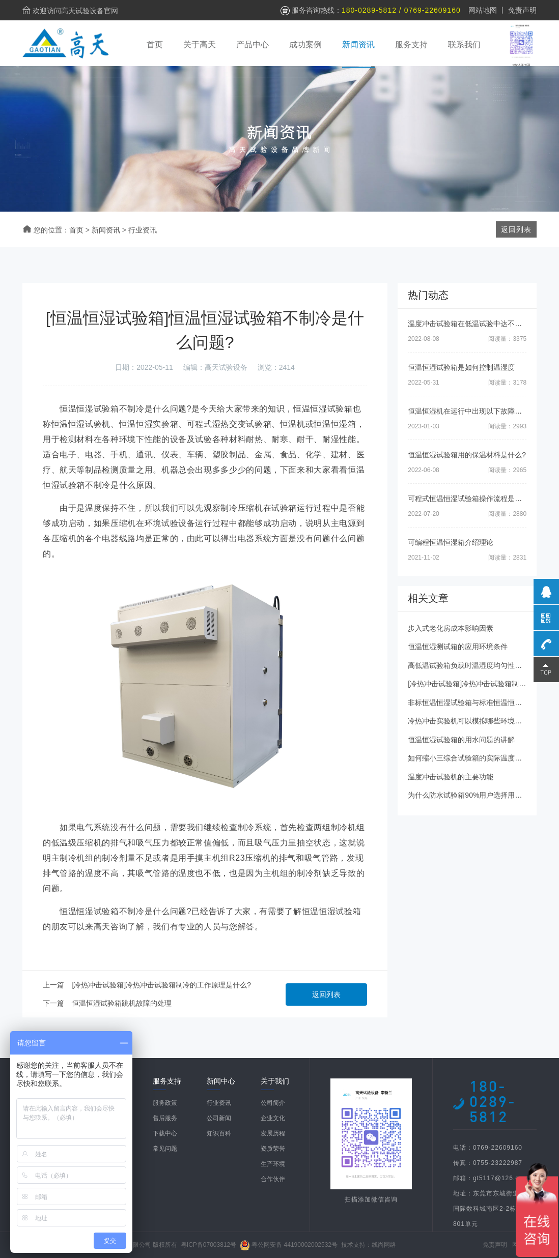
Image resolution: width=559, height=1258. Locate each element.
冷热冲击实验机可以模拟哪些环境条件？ (472, 721)
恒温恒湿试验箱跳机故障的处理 (122, 1003)
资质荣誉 (273, 1148)
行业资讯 (142, 230)
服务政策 (165, 1102)
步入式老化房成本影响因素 (450, 628)
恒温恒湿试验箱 (331, 911)
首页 (155, 44)
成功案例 (305, 44)
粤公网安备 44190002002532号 (294, 1244)
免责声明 (522, 10)
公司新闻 (219, 1118)
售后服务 (165, 1118)
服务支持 (411, 44)
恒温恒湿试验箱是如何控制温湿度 (461, 367)
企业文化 (273, 1118)
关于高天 (199, 44)
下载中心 (165, 1133)
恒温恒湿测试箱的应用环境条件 (458, 646)
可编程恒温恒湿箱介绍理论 (450, 542)
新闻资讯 (358, 44)
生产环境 (273, 1163)
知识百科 (219, 1133)
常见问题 (165, 1148)
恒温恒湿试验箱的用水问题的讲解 (461, 740)
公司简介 (273, 1102)
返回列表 (326, 994)
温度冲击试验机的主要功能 (450, 777)
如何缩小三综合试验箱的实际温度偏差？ (472, 758)
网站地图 (482, 10)
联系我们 (464, 44)
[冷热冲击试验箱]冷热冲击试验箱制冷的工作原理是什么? (161, 985)
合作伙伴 (273, 1179)
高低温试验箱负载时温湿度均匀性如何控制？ (479, 665)
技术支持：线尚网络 (368, 1244)
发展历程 (273, 1133)
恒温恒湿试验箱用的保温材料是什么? (467, 455)
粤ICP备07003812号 (208, 1244)
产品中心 (252, 44)
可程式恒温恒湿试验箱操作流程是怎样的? (474, 498)
